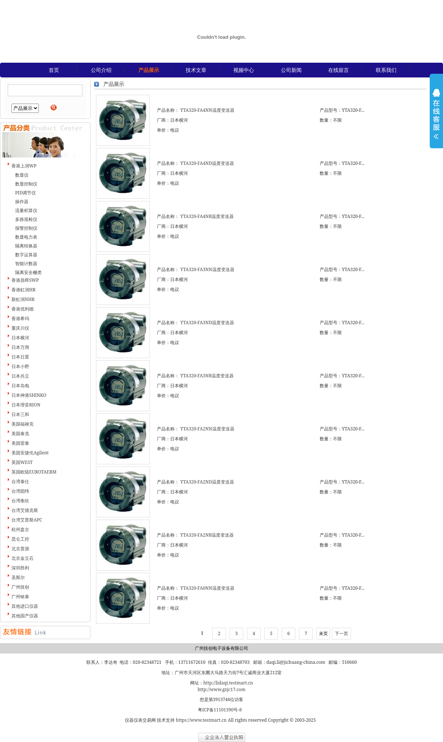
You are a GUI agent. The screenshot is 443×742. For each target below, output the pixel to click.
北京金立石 (22, 558)
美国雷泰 (20, 443)
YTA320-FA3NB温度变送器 (207, 375)
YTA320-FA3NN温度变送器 (207, 269)
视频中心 (243, 69)
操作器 (21, 201)
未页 (323, 633)
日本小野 (20, 366)
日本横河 (20, 337)
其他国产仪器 (24, 616)
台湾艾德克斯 (24, 510)
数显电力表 (26, 237)
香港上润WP (24, 166)
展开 (436, 119)
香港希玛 (20, 318)
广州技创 (20, 587)
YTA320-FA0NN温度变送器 (207, 588)
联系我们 (386, 69)
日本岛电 (20, 385)
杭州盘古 (20, 529)
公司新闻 (291, 69)
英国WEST (22, 462)
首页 (54, 69)
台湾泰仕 (20, 481)
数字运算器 (26, 255)
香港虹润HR (23, 290)
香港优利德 (22, 309)
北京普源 (20, 548)
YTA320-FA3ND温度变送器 (207, 322)
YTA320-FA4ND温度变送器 (207, 163)
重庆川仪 (20, 328)
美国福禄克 (22, 424)
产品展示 (148, 69)
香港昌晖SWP (25, 280)
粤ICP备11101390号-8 (220, 710)
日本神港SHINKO (29, 395)
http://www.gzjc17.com (221, 689)
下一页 (341, 633)
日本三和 (20, 414)
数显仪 (21, 175)
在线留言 (338, 69)
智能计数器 (26, 263)
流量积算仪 (26, 210)
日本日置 (20, 357)
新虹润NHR (23, 299)
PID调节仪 (25, 193)
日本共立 (20, 376)
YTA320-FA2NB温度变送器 (207, 535)
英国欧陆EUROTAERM (33, 472)
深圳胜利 (20, 568)
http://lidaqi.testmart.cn (228, 683)
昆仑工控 (20, 539)
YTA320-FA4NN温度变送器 (207, 110)
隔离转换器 (26, 246)
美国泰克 (20, 433)
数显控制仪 (26, 184)
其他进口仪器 (24, 606)
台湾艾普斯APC (26, 520)
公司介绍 (101, 69)
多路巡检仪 (26, 219)
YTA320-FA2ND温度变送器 (207, 482)
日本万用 (20, 347)
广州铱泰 (20, 596)
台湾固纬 (20, 491)
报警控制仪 (26, 228)
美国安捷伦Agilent (30, 453)
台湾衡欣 (20, 500)
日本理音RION (25, 405)
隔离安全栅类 (28, 272)
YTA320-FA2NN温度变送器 (207, 429)
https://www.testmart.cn (201, 720)
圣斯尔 (18, 577)
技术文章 (196, 69)
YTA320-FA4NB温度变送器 (207, 216)
